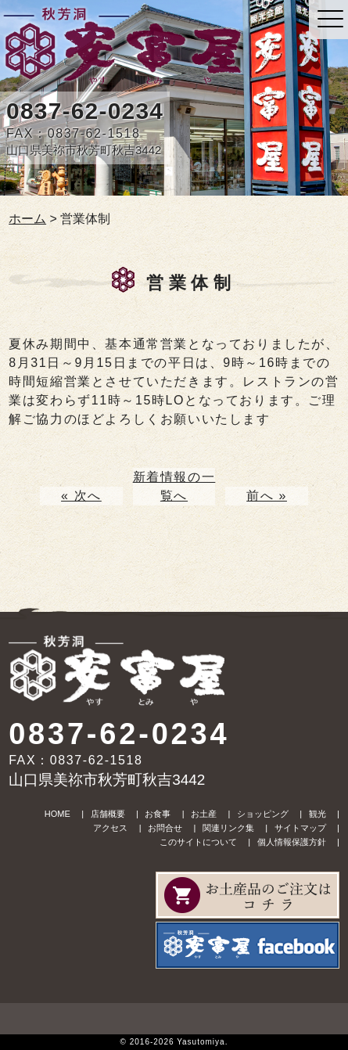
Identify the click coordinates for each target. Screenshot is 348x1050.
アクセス (110, 827)
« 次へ (81, 495)
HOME (57, 813)
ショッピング (263, 813)
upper (174, 1018)
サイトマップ (300, 827)
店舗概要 (108, 813)
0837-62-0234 (84, 111)
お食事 (157, 813)
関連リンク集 (228, 827)
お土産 (204, 813)
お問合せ (165, 827)
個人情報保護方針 (291, 842)
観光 (317, 813)
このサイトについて (198, 842)
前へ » (266, 495)
